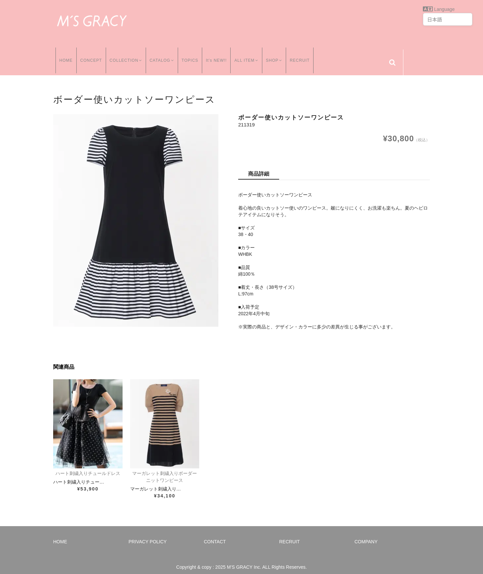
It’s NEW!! (216, 55)
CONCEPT (89, 55)
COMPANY (366, 535)
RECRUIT (302, 55)
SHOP (275, 55)
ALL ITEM (247, 55)
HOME (63, 55)
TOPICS (190, 55)
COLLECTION (124, 55)
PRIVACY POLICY (148, 535)
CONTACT (215, 535)
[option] (135, 214)
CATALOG (161, 55)
